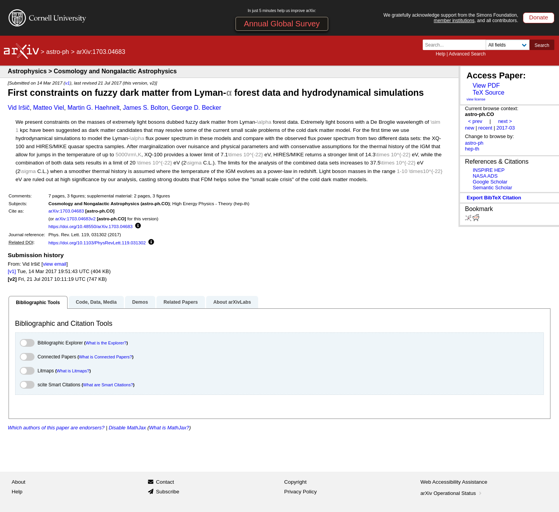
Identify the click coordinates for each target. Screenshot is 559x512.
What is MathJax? (169, 428)
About (18, 482)
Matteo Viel (48, 107)
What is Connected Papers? (105, 357)
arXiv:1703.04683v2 (75, 218)
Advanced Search (467, 54)
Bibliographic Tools (38, 302)
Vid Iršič (19, 107)
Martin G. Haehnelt (94, 107)
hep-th (472, 149)
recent (485, 128)
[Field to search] (507, 45)
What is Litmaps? (73, 370)
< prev (475, 121)
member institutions (454, 20)
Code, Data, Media (96, 302)
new (469, 128)
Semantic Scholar (492, 187)
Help (440, 54)
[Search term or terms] (456, 45)
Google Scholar (490, 182)
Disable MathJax (127, 428)
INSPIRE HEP (489, 170)
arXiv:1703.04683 (66, 210)
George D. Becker (196, 107)
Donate (538, 17)
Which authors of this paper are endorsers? (56, 428)
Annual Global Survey (281, 23)
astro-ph (57, 51)
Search (542, 45)
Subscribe (167, 492)
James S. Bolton (145, 107)
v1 (67, 82)
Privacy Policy (300, 492)
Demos (140, 302)
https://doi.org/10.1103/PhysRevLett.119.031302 (97, 242)
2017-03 (506, 128)
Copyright (295, 482)
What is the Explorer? (106, 343)
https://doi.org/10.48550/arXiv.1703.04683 (91, 226)
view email (54, 264)
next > (505, 121)
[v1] (12, 271)
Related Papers (180, 302)
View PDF (486, 85)
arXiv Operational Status (451, 493)
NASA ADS (485, 176)
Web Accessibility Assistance (453, 482)
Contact (165, 482)
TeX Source (488, 92)
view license (476, 99)
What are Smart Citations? (108, 384)
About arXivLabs (232, 302)
